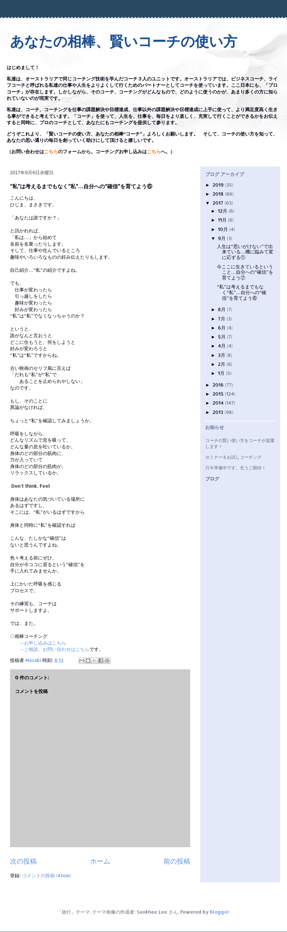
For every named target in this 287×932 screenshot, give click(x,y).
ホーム (100, 861)
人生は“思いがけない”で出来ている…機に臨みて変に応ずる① (245, 251)
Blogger (219, 912)
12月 (223, 211)
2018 (219, 194)
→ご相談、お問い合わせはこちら (54, 649)
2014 (219, 403)
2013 (219, 412)
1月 (222, 373)
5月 (222, 336)
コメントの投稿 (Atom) (46, 875)
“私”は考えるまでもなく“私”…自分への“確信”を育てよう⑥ (241, 292)
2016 (219, 385)
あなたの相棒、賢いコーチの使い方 (123, 41)
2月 (222, 364)
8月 (222, 309)
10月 (223, 229)
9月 (222, 238)
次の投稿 (23, 861)
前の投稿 (177, 861)
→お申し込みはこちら (42, 643)
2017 (219, 203)
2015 (219, 394)
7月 (222, 318)
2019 (219, 185)
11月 (223, 220)
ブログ (212, 478)
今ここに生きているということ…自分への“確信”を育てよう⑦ (245, 272)
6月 (222, 327)
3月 (222, 355)
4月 (222, 345)
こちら (51, 151)
